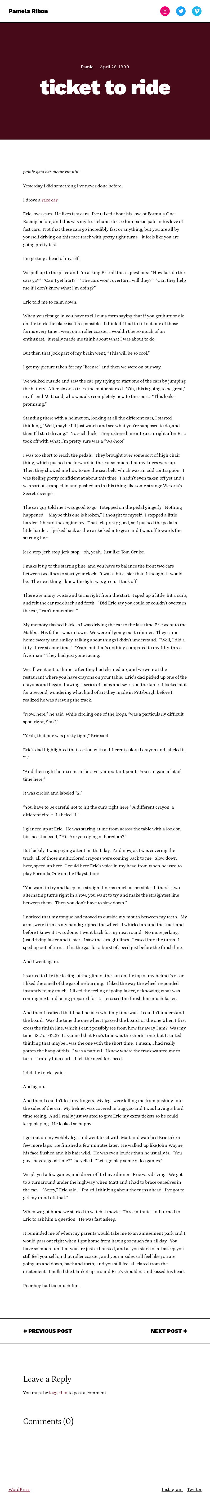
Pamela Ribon (28, 11)
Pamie (87, 67)
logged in (58, 1393)
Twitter (194, 1489)
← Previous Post (47, 1331)
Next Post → (169, 1331)
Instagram (172, 1489)
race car (49, 200)
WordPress (19, 1489)
